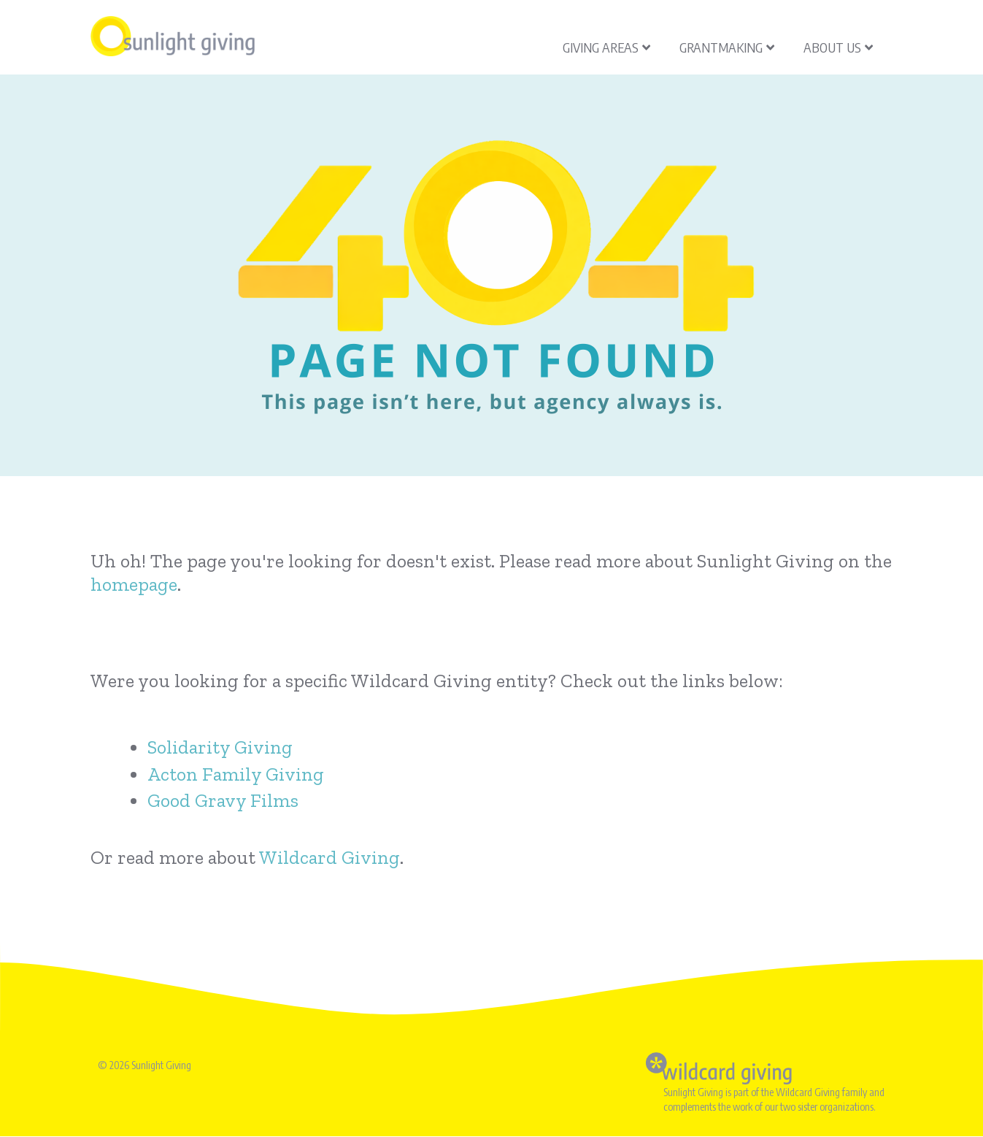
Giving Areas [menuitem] (606, 47)
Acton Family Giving (235, 774)
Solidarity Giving (220, 747)
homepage (133, 584)
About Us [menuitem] (838, 47)
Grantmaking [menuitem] (726, 47)
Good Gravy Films (222, 800)
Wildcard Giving (329, 857)
